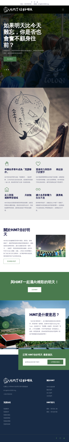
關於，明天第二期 (52, 409)
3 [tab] (8, 69)
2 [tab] (6, 69)
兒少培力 (10, 59)
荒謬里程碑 (7, 424)
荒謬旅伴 (6, 412)
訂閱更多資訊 (55, 362)
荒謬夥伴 (6, 409)
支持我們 (49, 396)
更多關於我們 (11, 261)
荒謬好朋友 (7, 415)
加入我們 (49, 393)
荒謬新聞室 (7, 418)
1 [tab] (4, 69)
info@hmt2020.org (41, 4)
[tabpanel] (34, 42)
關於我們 (49, 390)
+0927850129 (25, 4)
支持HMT (35, 290)
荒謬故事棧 (7, 421)
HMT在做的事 (51, 387)
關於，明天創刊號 (52, 412)
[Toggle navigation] (62, 9)
